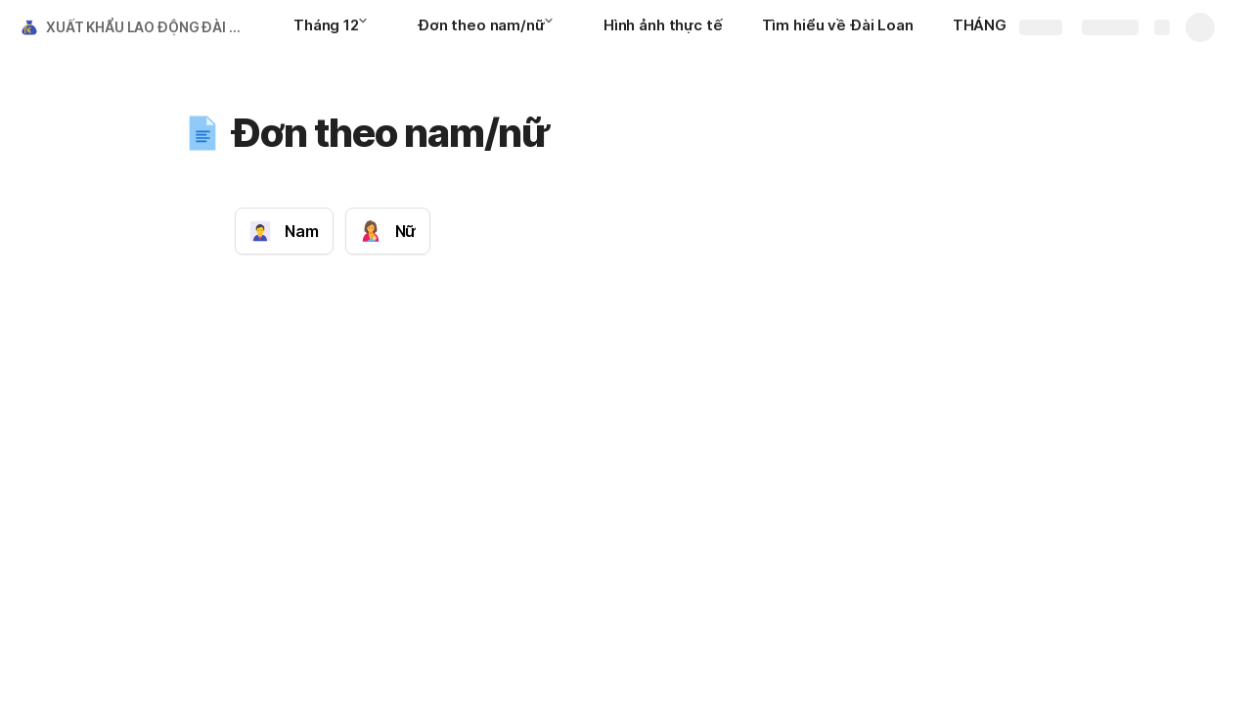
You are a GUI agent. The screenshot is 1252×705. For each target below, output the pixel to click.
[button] (369, 26)
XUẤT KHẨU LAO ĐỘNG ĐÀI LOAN (150, 27)
